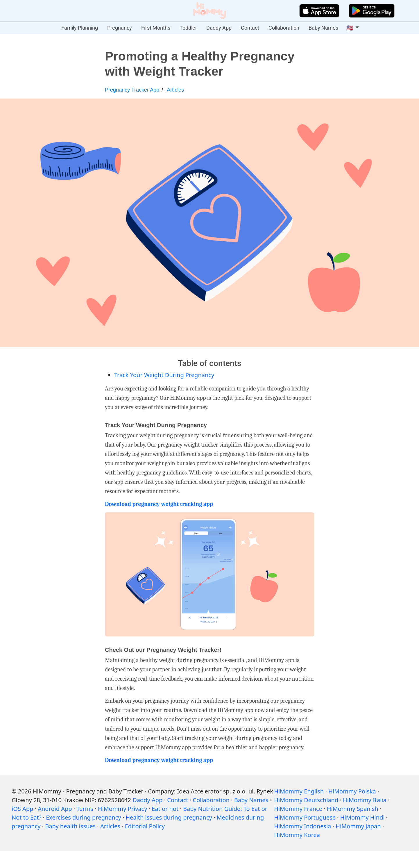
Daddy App (219, 28)
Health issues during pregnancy (169, 817)
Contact (250, 28)
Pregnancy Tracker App (132, 90)
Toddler (188, 28)
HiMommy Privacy (122, 809)
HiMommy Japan (358, 826)
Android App (55, 809)
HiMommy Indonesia (302, 826)
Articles (175, 90)
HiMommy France (298, 809)
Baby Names (323, 28)
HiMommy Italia (364, 800)
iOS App (22, 809)
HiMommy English (299, 791)
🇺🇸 (350, 27)
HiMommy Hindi (362, 817)
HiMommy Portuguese (305, 817)
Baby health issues (70, 826)
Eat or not (165, 809)
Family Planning (79, 28)
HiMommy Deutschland (306, 800)
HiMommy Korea (297, 835)
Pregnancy (119, 28)
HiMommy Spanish (352, 809)
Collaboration (283, 28)
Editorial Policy (145, 826)
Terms (84, 809)
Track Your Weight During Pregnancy (164, 375)
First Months (155, 28)
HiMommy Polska (352, 791)
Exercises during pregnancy (83, 817)
